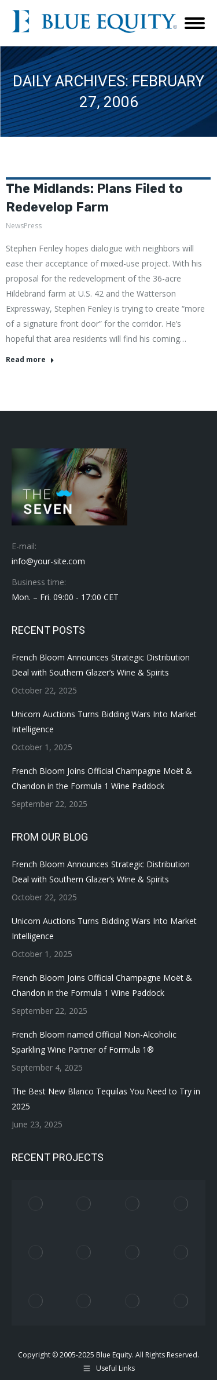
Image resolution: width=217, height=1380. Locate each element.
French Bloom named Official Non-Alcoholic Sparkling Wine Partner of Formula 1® (94, 1042)
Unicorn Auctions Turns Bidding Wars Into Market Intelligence (104, 722)
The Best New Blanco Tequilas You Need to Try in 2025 (106, 1099)
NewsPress (24, 226)
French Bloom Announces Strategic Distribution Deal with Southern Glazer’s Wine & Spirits (101, 665)
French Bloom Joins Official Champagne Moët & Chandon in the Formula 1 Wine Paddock (102, 778)
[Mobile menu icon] (194, 23)
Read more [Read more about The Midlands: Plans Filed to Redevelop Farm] (30, 359)
